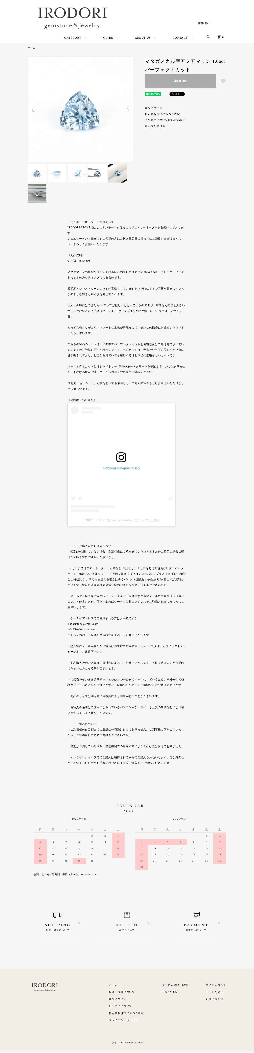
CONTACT (180, 38)
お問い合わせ (214, 1001)
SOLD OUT (180, 81)
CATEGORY (72, 38)
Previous (34, 110)
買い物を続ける (155, 126)
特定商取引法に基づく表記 (162, 114)
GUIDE (108, 38)
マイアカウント (216, 987)
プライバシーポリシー (123, 1022)
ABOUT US (143, 38)
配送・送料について (122, 994)
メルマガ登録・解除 (175, 987)
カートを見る (214, 994)
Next (127, 110)
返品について (153, 108)
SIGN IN (202, 23)
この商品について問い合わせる (165, 120)
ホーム (31, 47)
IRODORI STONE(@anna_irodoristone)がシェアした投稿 (121, 522)
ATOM (173, 994)
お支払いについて (120, 1008)
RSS (164, 994)
